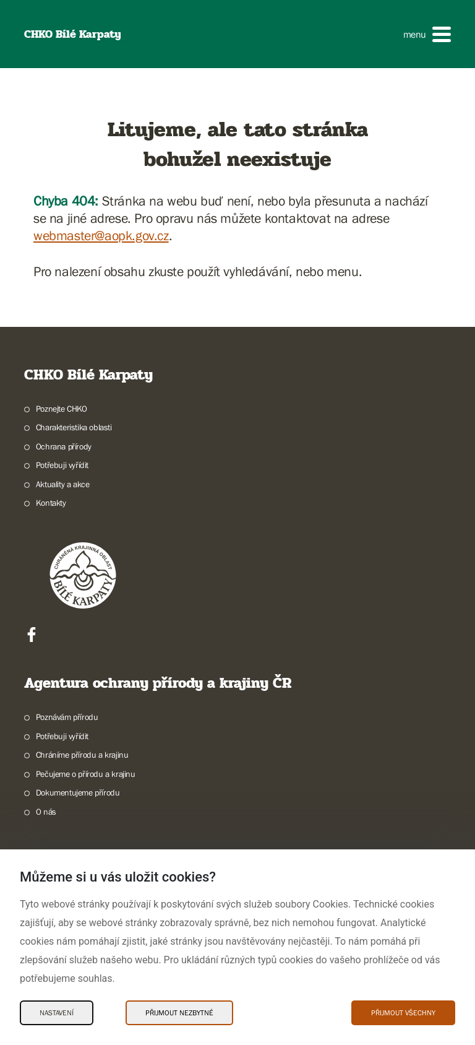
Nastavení (57, 1012)
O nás (46, 812)
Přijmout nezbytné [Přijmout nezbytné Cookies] (179, 1012)
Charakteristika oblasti (74, 427)
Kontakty (51, 503)
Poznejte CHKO (61, 409)
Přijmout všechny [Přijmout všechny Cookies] (403, 1012)
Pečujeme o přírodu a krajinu (85, 774)
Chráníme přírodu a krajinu (82, 755)
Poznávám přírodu (67, 717)
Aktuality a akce (63, 484)
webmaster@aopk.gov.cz (101, 235)
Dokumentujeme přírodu (78, 792)
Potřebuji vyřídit (62, 465)
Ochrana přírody (64, 446)
